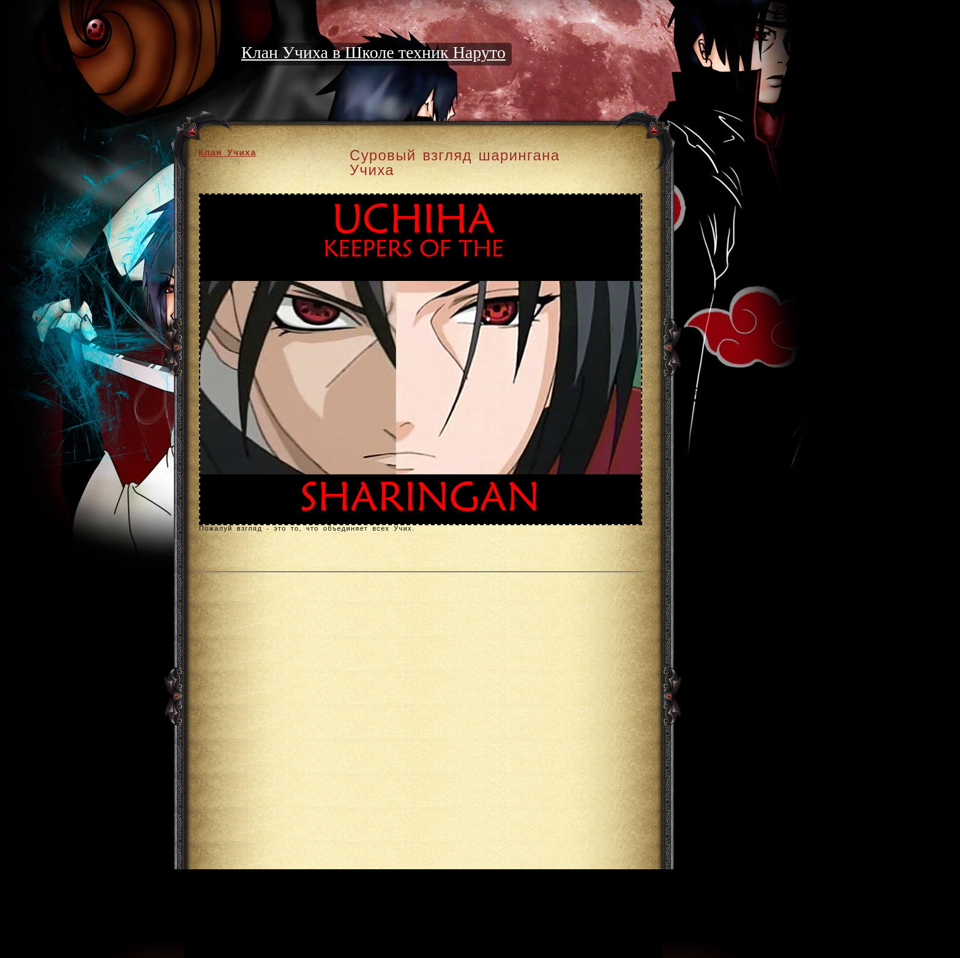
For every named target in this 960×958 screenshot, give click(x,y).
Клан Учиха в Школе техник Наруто (373, 52)
